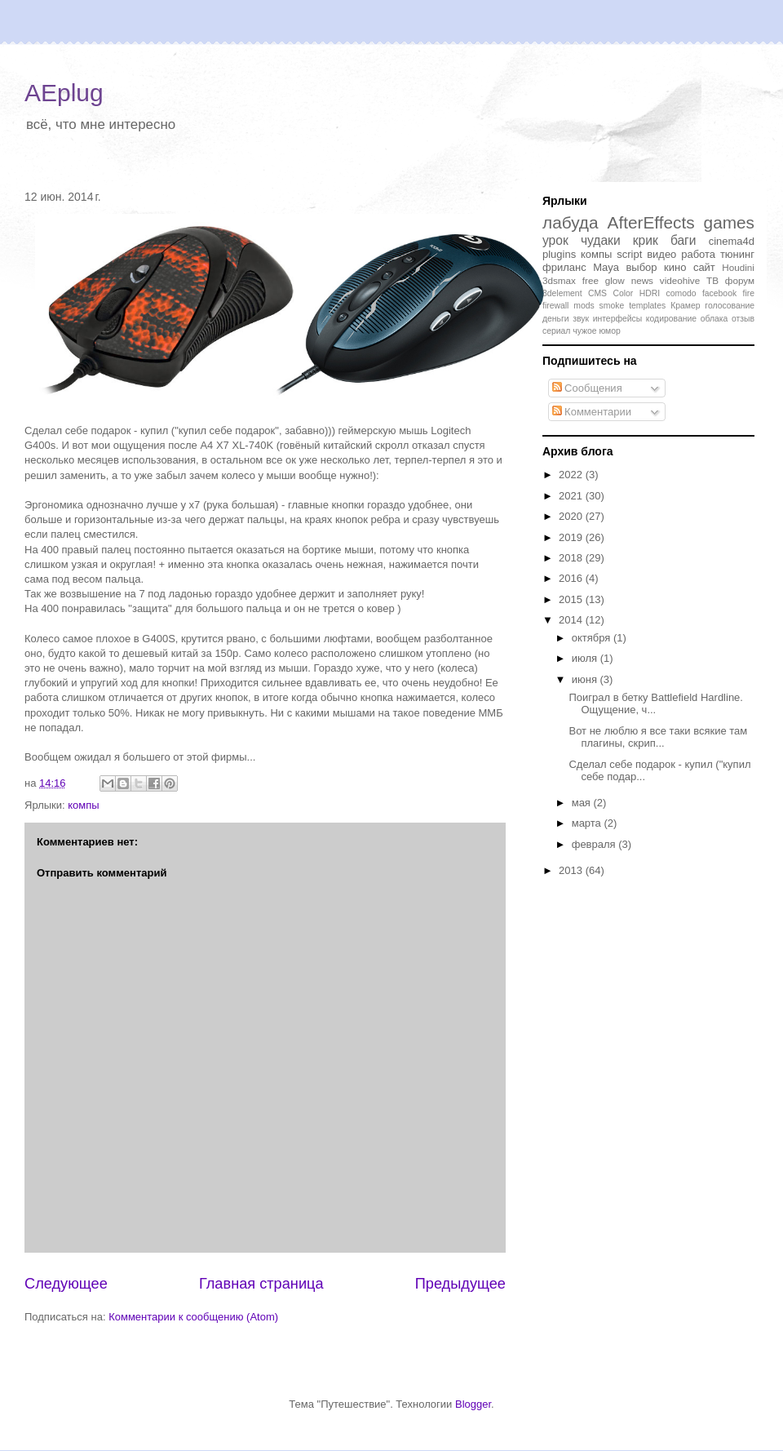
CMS (597, 293)
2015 (572, 599)
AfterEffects (651, 222)
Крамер (685, 305)
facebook (719, 293)
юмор (609, 330)
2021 (572, 496)
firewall (555, 305)
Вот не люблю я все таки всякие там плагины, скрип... (657, 737)
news (642, 280)
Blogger (473, 1404)
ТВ (712, 280)
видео (661, 254)
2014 (572, 620)
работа (698, 254)
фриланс (564, 267)
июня (586, 679)
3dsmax (559, 280)
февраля (595, 844)
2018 (572, 558)
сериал (556, 330)
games (729, 222)
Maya (606, 267)
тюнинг (737, 254)
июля (586, 658)
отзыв (743, 318)
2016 (572, 578)
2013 (572, 870)
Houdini (738, 267)
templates (647, 305)
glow (615, 280)
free (590, 280)
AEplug (64, 92)
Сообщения (587, 388)
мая (583, 802)
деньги (555, 318)
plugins (559, 254)
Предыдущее (460, 1284)
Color (623, 293)
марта (588, 823)
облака (714, 318)
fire (748, 293)
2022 (572, 474)
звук (581, 318)
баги (683, 240)
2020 (572, 516)
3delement (562, 293)
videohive (680, 280)
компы (83, 805)
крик (645, 240)
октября (592, 638)
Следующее (66, 1284)
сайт (704, 267)
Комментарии (592, 412)
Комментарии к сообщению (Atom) (193, 1317)
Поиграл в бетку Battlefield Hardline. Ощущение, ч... (655, 704)
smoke (612, 305)
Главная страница (261, 1284)
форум (739, 280)
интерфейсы (618, 318)
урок (555, 240)
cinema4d (731, 241)
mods (583, 305)
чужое (584, 330)
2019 (572, 537)
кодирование (671, 318)
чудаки (601, 240)
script (629, 254)
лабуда (570, 222)
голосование (729, 305)
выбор (641, 267)
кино (675, 267)
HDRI (649, 293)
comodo (681, 293)
